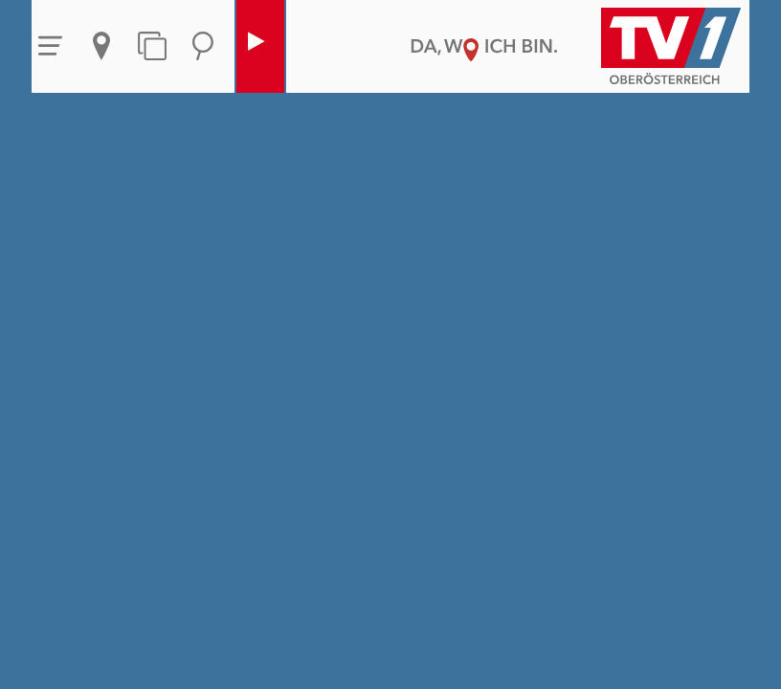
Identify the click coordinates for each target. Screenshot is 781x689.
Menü (51, 46)
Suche (203, 46)
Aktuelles (101, 46)
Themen (152, 46)
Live (255, 46)
